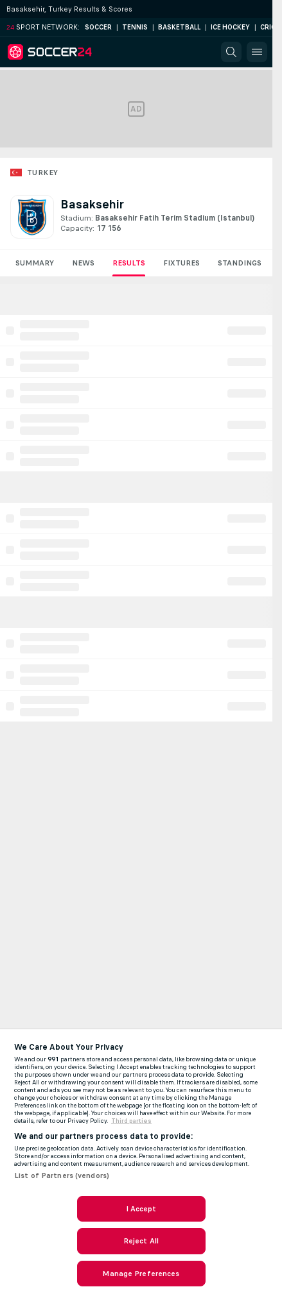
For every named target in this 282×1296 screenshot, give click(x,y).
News (83, 262)
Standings (239, 262)
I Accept (141, 1208)
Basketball (179, 27)
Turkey (42, 172)
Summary (34, 262)
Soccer (98, 27)
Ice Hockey (230, 27)
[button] (231, 52)
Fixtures (181, 262)
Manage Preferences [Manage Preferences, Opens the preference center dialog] (140, 1273)
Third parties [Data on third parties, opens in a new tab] (131, 1121)
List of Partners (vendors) (61, 1175)
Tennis (135, 27)
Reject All (141, 1240)
